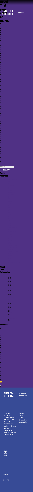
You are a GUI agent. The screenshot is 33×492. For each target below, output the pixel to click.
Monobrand (11, 283)
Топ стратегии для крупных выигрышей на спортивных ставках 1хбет (12, 227)
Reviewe (11, 292)
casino (10, 276)
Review (10, 313)
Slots (10, 309)
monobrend (12, 305)
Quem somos (23, 395)
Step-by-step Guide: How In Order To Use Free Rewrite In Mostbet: (11, 207)
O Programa (22, 393)
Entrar (21, 13)
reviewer (11, 280)
